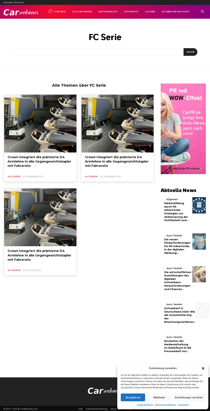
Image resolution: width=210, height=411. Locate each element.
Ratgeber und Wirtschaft (176, 12)
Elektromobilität (108, 12)
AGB (80, 407)
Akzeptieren (133, 397)
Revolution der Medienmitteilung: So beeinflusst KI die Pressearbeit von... (177, 345)
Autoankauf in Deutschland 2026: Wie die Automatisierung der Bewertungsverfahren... (180, 314)
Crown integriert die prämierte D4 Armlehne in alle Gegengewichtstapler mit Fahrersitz (39, 161)
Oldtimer (150, 12)
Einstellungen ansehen (189, 397)
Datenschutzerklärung (165, 405)
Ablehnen (159, 397)
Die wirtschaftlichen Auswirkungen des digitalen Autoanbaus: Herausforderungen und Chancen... (177, 280)
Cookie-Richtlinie (145, 405)
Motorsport (131, 12)
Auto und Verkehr (82, 12)
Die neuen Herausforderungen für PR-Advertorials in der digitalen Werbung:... (177, 245)
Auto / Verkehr (174, 234)
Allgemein (14, 176)
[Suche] (189, 52)
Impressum (183, 405)
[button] (203, 368)
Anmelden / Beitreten (13, 2)
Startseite (57, 11)
